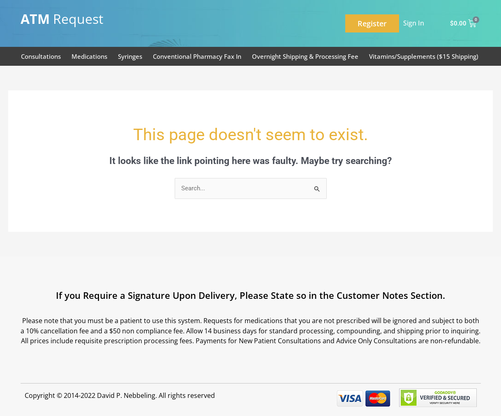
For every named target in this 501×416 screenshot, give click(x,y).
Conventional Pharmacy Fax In (197, 56)
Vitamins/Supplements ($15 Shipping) (423, 56)
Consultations (41, 56)
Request (62, 19)
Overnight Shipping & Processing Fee (305, 56)
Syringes (130, 56)
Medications (89, 56)
